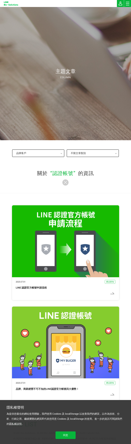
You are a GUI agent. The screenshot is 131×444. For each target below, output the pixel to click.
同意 (65, 435)
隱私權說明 (15, 423)
